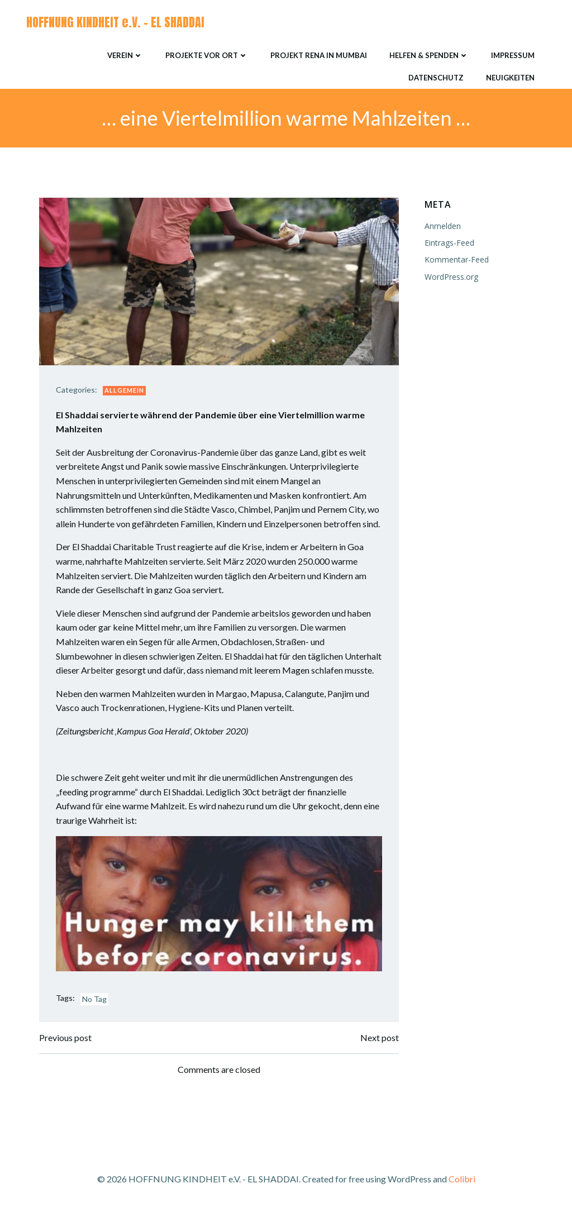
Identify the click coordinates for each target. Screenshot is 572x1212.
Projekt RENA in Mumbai (318, 55)
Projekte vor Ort (206, 55)
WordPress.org (451, 276)
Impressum (513, 55)
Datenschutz (436, 77)
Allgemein (124, 390)
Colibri (462, 1178)
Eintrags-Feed (449, 242)
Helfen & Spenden (429, 55)
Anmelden (443, 226)
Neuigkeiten (510, 77)
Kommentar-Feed (457, 259)
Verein (125, 55)
